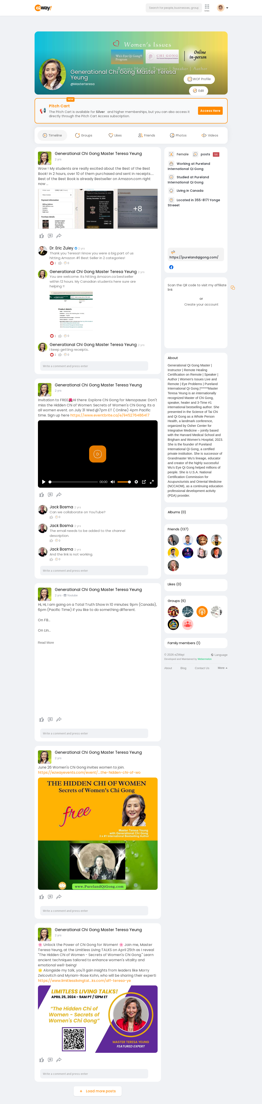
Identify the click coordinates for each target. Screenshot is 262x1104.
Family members (181, 643)
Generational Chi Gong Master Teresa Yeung (123, 75)
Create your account (201, 304)
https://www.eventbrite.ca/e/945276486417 (110, 415)
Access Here (210, 110)
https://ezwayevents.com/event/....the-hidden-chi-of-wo (89, 772)
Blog (183, 668)
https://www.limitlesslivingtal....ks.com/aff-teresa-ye (84, 980)
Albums (174, 512)
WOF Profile (199, 79)
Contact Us (202, 668)
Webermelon (204, 659)
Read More (46, 642)
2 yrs (58, 159)
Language (219, 654)
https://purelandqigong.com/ (194, 257)
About (168, 668)
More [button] (222, 668)
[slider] (73, 482)
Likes (171, 584)
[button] (174, 7)
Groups (174, 601)
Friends (173, 529)
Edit (198, 90)
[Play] (43, 481)
